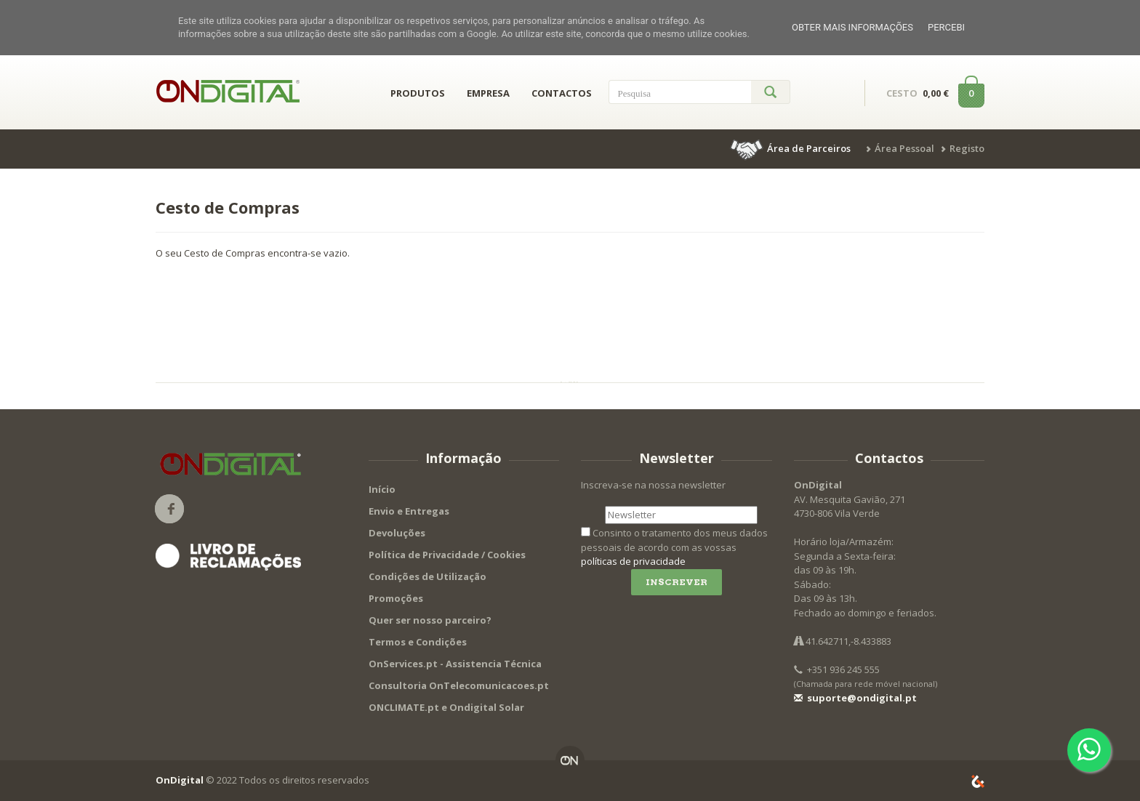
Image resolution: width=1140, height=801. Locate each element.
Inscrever (676, 581)
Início (382, 489)
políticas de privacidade (633, 561)
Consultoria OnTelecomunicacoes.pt (459, 685)
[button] (791, 148)
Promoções (396, 598)
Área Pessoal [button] (904, 148)
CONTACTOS (561, 93)
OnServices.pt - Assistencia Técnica (455, 663)
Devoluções (397, 532)
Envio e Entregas (409, 511)
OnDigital (180, 779)
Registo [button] (967, 148)
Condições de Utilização (427, 576)
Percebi (946, 27)
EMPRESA (488, 93)
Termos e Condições (418, 641)
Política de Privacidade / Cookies (447, 554)
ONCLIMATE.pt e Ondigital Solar (446, 707)
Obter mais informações (852, 27)
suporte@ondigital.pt (855, 697)
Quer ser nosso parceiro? (430, 620)
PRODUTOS (417, 93)
